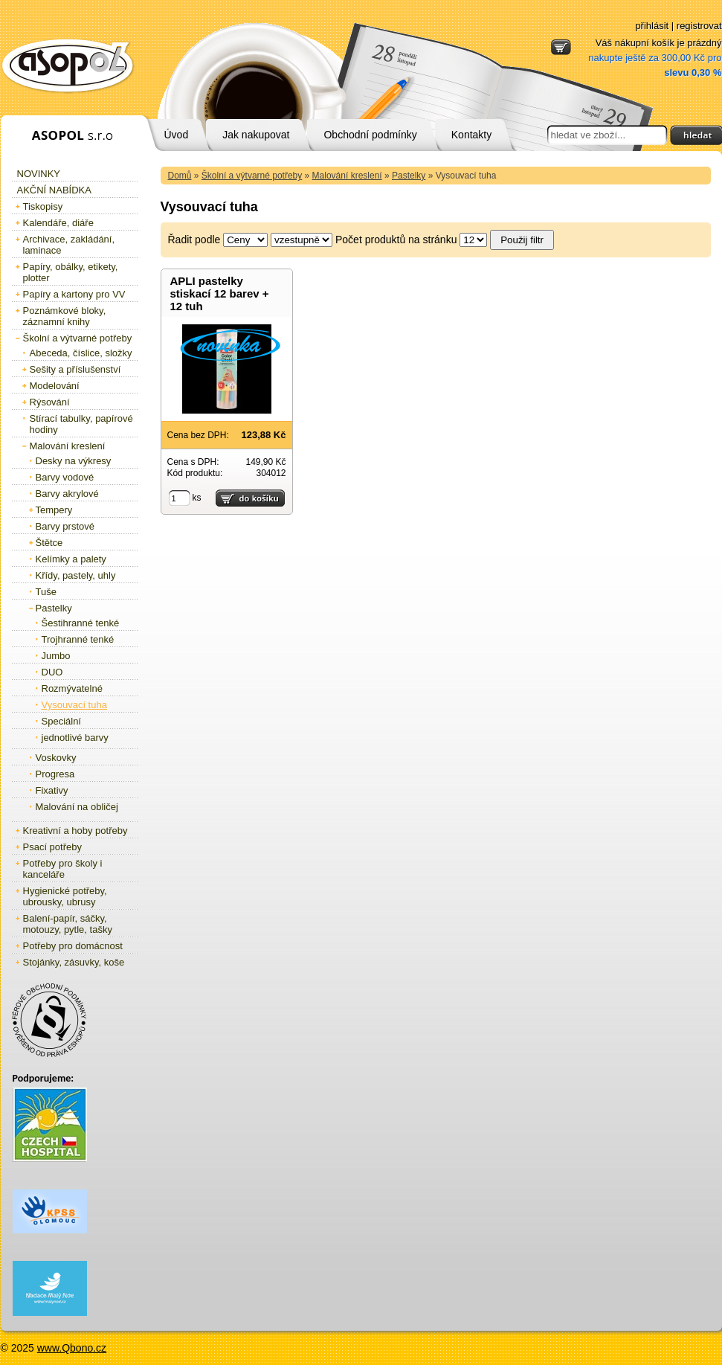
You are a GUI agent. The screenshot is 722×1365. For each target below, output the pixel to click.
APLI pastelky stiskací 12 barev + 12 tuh (219, 293)
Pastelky (408, 175)
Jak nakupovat (255, 135)
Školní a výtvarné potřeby (252, 175)
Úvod (176, 135)
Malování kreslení (347, 175)
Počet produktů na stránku (396, 239)
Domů (180, 175)
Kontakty (471, 135)
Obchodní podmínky (369, 135)
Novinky (39, 173)
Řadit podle (194, 239)
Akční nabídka (54, 190)
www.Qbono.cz (71, 1348)
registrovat (699, 25)
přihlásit (651, 25)
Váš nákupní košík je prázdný (654, 57)
